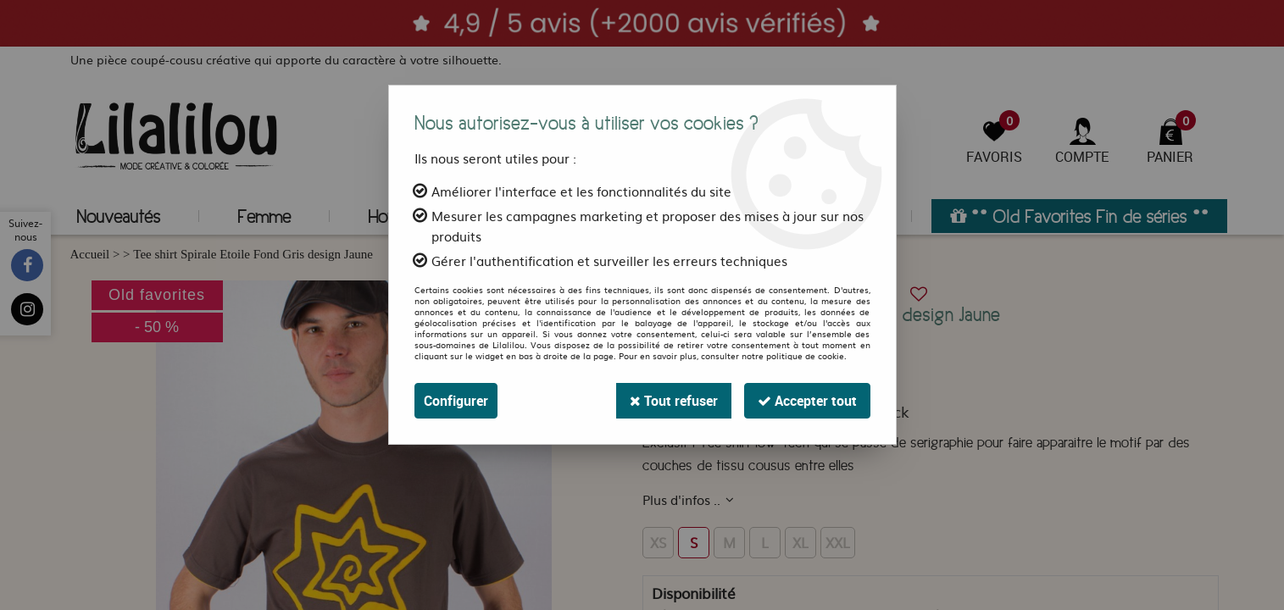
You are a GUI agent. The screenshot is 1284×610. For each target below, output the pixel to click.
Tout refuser (674, 400)
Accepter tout (807, 400)
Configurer (456, 400)
